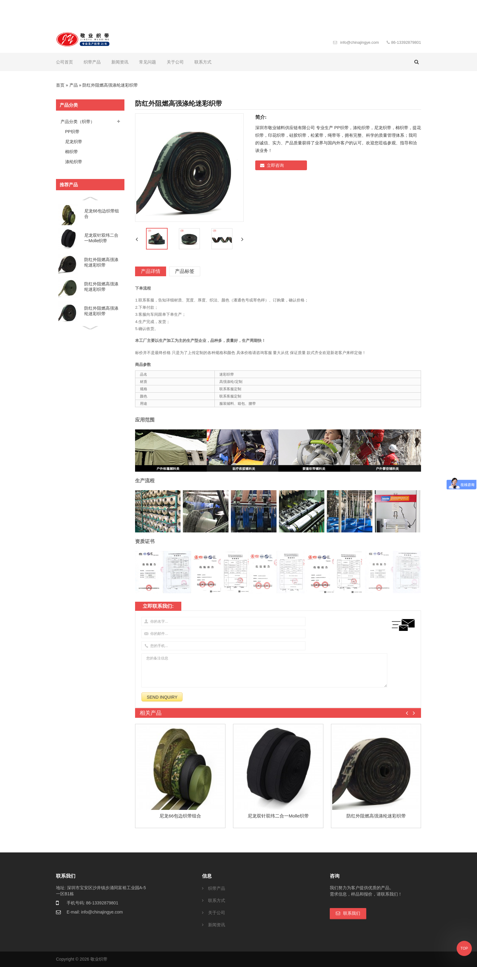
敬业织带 (98, 959)
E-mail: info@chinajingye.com (95, 912)
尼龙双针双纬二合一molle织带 (101, 238)
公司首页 (64, 62)
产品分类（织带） (78, 121)
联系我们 (351, 913)
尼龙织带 (73, 141)
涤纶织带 (73, 161)
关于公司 (175, 62)
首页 (60, 85)
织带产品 (92, 62)
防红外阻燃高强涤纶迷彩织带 (101, 262)
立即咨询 (275, 165)
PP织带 (72, 131)
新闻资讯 (119, 62)
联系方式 (202, 62)
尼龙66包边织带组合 (101, 213)
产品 (73, 85)
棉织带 (71, 151)
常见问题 (147, 62)
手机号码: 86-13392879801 (92, 902)
